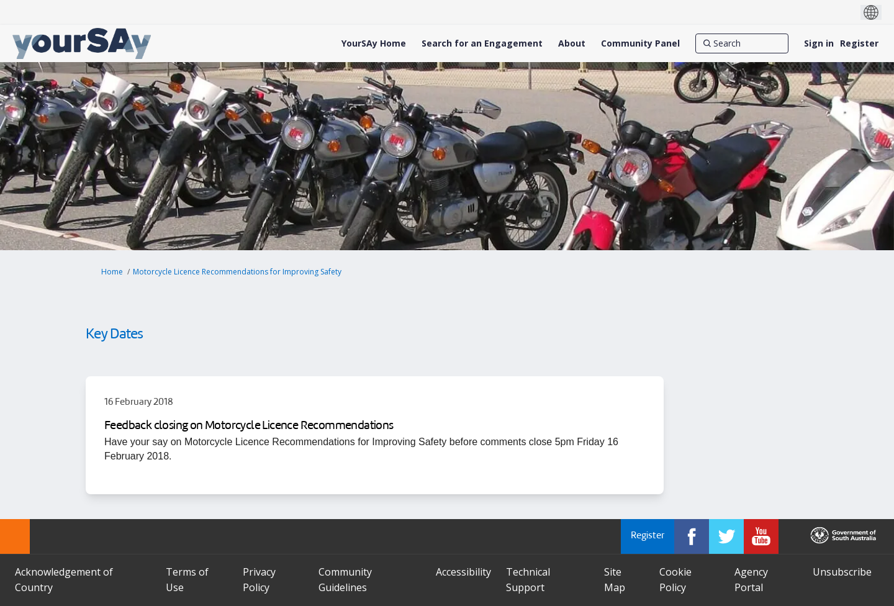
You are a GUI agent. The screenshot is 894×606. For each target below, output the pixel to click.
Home (112, 271)
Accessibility (463, 572)
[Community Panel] (640, 43)
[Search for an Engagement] (482, 43)
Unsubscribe (842, 572)
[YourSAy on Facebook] (691, 536)
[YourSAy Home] (373, 43)
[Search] (741, 43)
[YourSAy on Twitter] (726, 536)
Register (859, 43)
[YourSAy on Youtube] (761, 536)
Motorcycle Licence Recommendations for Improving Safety (237, 271)
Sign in (819, 43)
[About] (572, 43)
